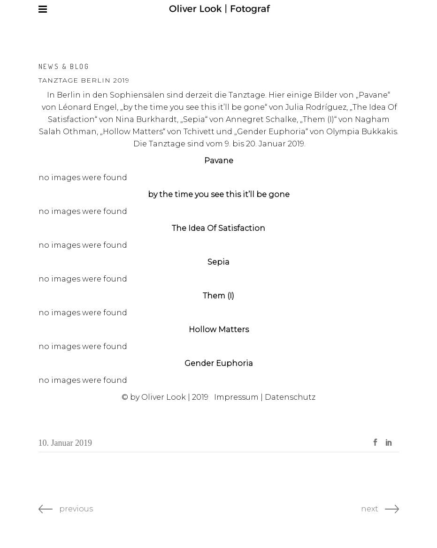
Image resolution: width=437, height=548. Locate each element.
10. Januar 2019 (65, 443)
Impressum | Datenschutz (264, 397)
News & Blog (64, 66)
